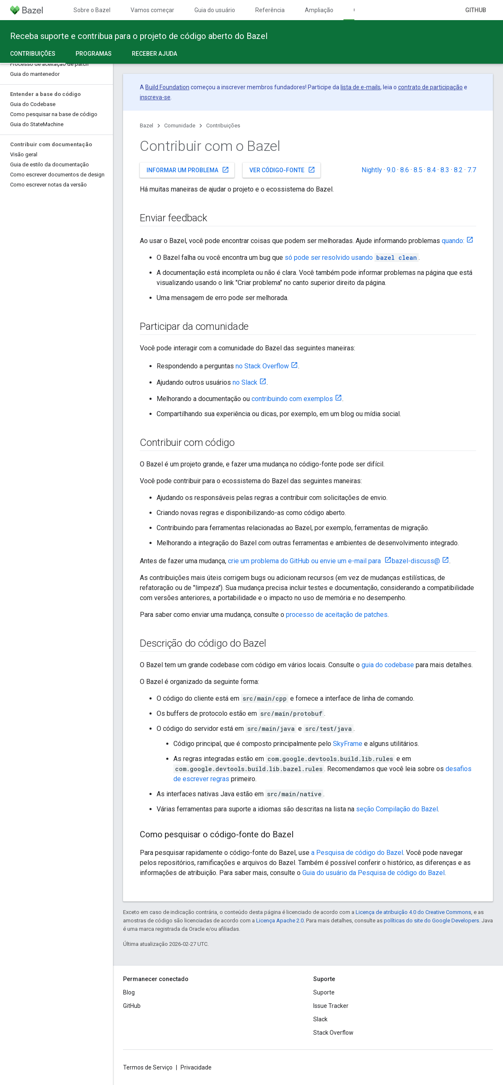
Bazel (146, 125)
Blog (129, 992)
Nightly (372, 170)
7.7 (471, 170)
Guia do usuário (214, 10)
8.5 (418, 170)
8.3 (444, 170)
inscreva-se (155, 97)
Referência (270, 10)
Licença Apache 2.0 (280, 920)
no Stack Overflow (262, 366)
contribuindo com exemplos (292, 399)
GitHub (475, 10)
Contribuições (223, 125)
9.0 (391, 170)
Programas (94, 53)
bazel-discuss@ (416, 561)
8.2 (458, 170)
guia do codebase (388, 665)
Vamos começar (152, 10)
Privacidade (196, 1067)
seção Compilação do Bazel (397, 809)
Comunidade (179, 125)
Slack (320, 1019)
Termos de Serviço (148, 1067)
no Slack (245, 382)
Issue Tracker (330, 1005)
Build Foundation (167, 87)
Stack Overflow (333, 1032)
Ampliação (319, 10)
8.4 (431, 170)
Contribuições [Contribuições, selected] (32, 53)
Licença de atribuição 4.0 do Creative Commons (413, 912)
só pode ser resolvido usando (352, 258)
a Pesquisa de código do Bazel (357, 853)
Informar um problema (188, 169)
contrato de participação (430, 87)
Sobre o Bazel (91, 10)
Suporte (324, 992)
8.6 (404, 170)
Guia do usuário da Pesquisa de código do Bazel (373, 873)
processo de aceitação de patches (337, 615)
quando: (453, 241)
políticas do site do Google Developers (431, 920)
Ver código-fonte (282, 169)
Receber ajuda (154, 53)
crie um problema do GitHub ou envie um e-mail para (305, 561)
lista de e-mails (360, 87)
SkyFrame (347, 744)
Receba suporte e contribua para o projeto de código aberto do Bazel (138, 36)
